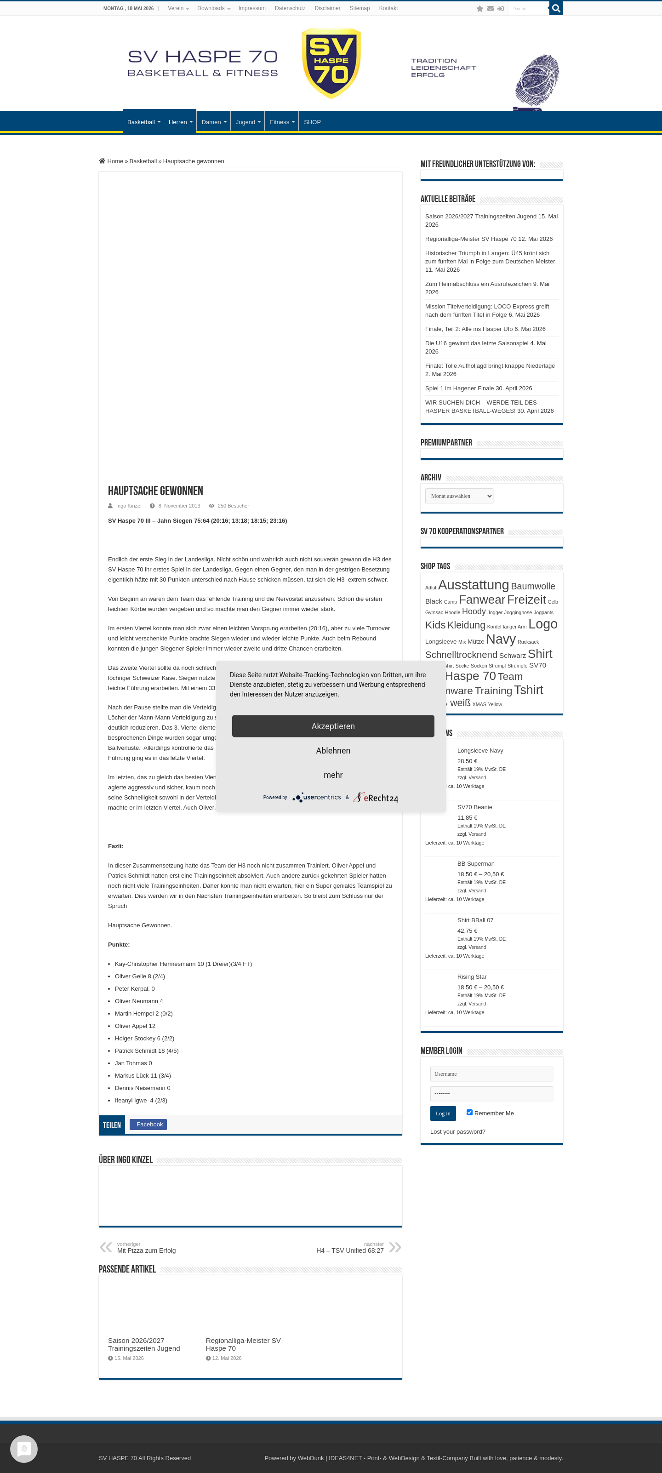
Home (111, 161)
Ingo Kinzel (129, 505)
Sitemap (360, 8)
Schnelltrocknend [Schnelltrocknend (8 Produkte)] (461, 654)
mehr (333, 775)
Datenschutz (290, 8)
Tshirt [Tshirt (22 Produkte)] (528, 690)
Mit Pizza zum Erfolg (164, 1247)
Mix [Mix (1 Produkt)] (462, 642)
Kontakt (388, 8)
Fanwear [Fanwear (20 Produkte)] (482, 599)
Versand (477, 777)
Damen (211, 122)
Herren (178, 122)
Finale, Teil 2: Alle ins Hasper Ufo (469, 328)
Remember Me (490, 1113)
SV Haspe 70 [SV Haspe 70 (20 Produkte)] (460, 676)
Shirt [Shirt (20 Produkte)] (540, 654)
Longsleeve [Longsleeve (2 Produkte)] (441, 641)
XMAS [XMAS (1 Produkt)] (479, 704)
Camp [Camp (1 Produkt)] (450, 602)
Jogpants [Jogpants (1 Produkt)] (544, 612)
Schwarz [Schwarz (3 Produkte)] (512, 655)
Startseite (111, 121)
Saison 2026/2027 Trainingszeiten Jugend (144, 1344)
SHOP (312, 122)
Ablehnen (333, 750)
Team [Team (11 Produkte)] (510, 676)
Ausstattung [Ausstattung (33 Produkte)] (473, 584)
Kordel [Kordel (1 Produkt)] (494, 626)
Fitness (279, 122)
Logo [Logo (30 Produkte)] (543, 624)
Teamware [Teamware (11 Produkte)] (449, 691)
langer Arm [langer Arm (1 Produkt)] (515, 626)
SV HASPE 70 (118, 1458)
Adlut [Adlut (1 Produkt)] (430, 587)
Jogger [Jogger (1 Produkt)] (495, 612)
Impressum (252, 8)
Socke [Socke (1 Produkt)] (462, 665)
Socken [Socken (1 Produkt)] (479, 665)
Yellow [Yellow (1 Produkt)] (495, 704)
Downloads (210, 8)
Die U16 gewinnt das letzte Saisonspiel (477, 343)
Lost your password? (457, 1131)
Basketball (141, 122)
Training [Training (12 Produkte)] (493, 691)
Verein (175, 8)
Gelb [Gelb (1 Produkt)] (553, 602)
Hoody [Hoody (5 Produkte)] (474, 611)
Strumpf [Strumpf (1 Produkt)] (497, 665)
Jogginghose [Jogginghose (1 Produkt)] (518, 612)
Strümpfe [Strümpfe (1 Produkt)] (517, 665)
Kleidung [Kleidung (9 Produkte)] (466, 625)
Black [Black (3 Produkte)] (433, 601)
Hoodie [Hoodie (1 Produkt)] (453, 612)
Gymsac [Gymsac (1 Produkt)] (434, 612)
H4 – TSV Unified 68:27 (337, 1247)
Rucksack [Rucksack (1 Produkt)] (528, 642)
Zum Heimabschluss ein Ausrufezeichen (478, 283)
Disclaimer (328, 8)
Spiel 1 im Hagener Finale (459, 388)
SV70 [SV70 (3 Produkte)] (537, 665)
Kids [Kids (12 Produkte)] (435, 625)
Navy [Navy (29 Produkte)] (501, 639)
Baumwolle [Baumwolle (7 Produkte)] (533, 586)
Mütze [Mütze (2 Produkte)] (476, 641)
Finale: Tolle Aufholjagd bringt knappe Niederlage (490, 365)
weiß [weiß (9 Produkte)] (460, 702)
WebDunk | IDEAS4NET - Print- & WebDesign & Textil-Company (383, 1458)
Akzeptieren (333, 726)
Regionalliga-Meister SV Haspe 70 (471, 238)
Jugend (246, 122)
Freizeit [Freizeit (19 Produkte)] (526, 599)
